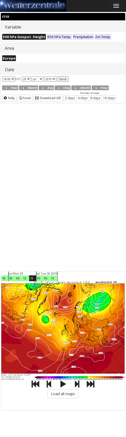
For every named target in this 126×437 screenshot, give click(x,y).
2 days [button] (70, 98)
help (9, 98)
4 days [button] (83, 98)
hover (25, 98)
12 (24, 278)
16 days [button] (109, 98)
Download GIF (48, 98)
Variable (13, 27)
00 (10, 278)
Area (9, 48)
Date (9, 69)
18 (3, 278)
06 (17, 278)
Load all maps (63, 393)
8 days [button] (95, 98)
